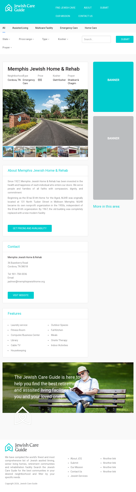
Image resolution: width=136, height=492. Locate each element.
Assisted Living (20, 28)
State (6, 39)
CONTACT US (85, 16)
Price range (26, 39)
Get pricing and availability (30, 228)
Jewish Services (79, 476)
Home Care (91, 28)
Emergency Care (69, 28)
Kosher (63, 39)
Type (45, 39)
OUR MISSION (63, 16)
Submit (74, 463)
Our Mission (77, 467)
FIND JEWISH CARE (66, 7)
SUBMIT (104, 7)
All (4, 28)
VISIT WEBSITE (21, 295)
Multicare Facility (44, 28)
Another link (109, 458)
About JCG (76, 458)
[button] (85, 117)
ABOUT (88, 7)
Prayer (7, 47)
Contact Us (76, 471)
